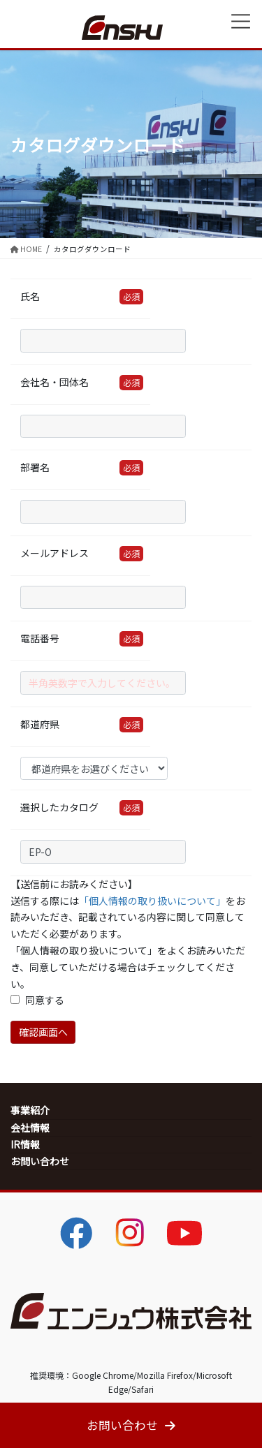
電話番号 (39, 638)
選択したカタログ (59, 807)
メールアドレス (54, 553)
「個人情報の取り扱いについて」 (152, 901)
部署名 (35, 467)
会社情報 (30, 1128)
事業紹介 (30, 1110)
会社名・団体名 (54, 382)
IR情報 (25, 1144)
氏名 (30, 296)
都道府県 (39, 724)
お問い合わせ (39, 1161)
